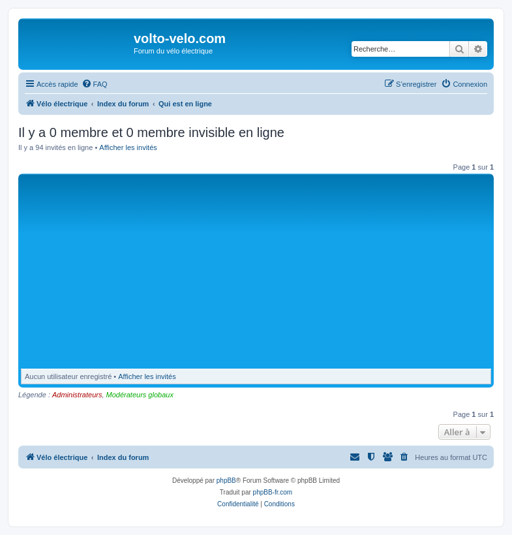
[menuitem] (95, 84)
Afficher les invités (128, 147)
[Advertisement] (267, 274)
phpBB (226, 480)
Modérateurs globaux (139, 395)
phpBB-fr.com (273, 492)
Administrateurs (77, 395)
